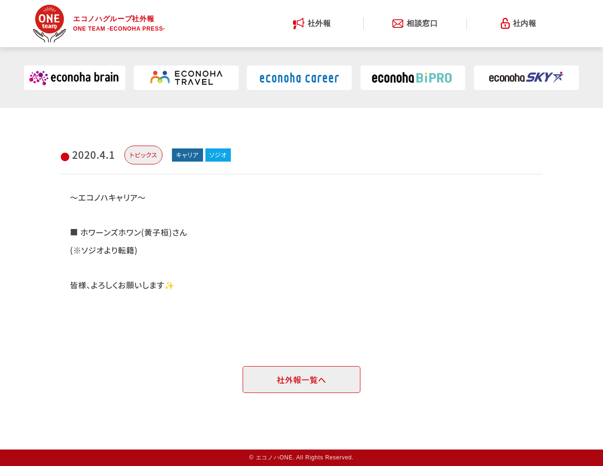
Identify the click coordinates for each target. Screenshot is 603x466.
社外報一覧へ (301, 379)
